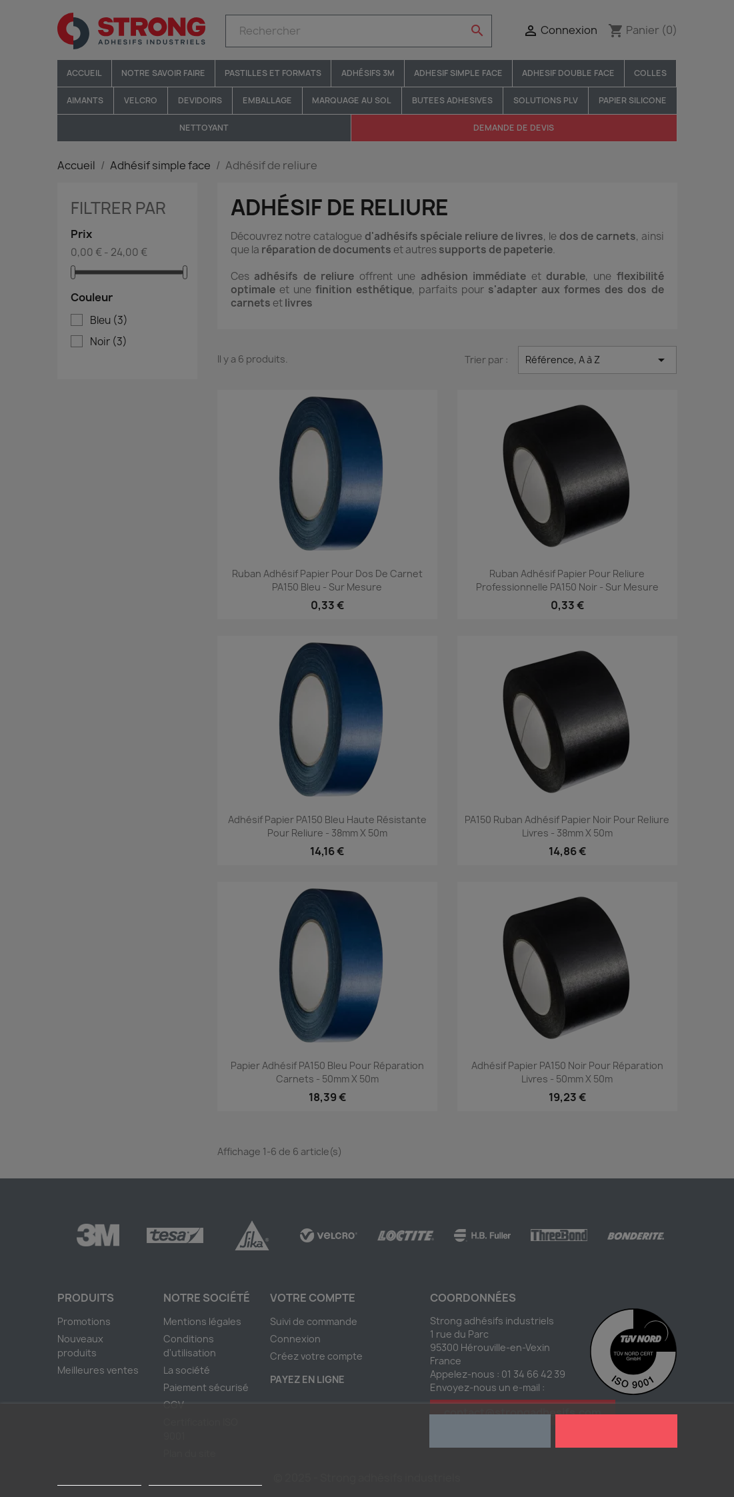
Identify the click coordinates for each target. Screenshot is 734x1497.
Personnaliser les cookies (205, 1479)
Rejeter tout (490, 1431)
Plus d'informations (99, 1479)
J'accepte (616, 1431)
